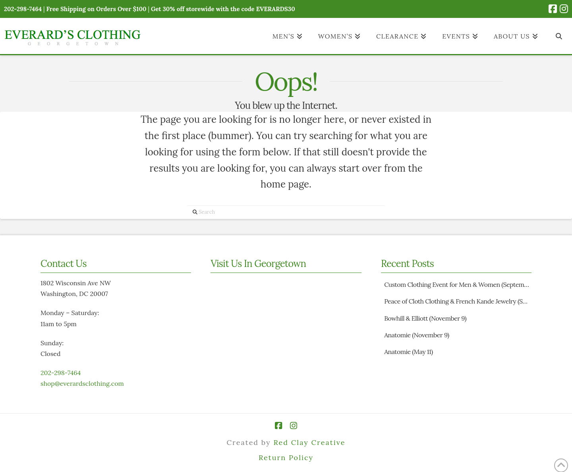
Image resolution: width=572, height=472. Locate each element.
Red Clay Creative (309, 442)
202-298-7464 (61, 373)
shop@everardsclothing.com (82, 383)
